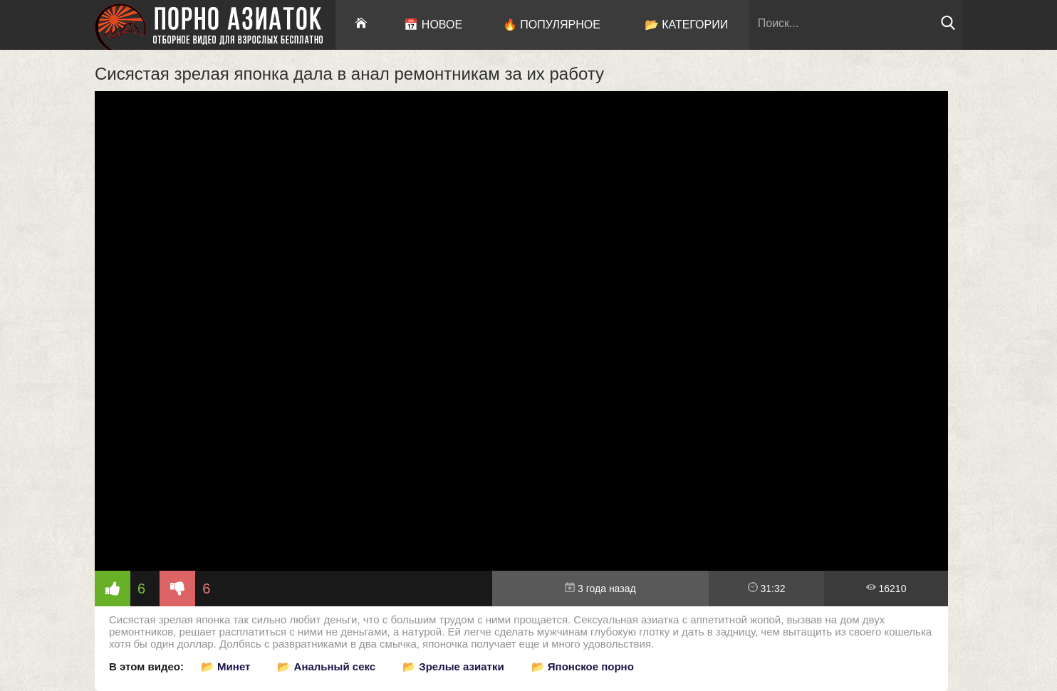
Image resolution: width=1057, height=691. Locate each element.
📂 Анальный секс (326, 666)
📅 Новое (433, 25)
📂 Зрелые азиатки (453, 666)
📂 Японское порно (582, 666)
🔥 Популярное (551, 25)
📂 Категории (687, 25)
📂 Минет (225, 666)
